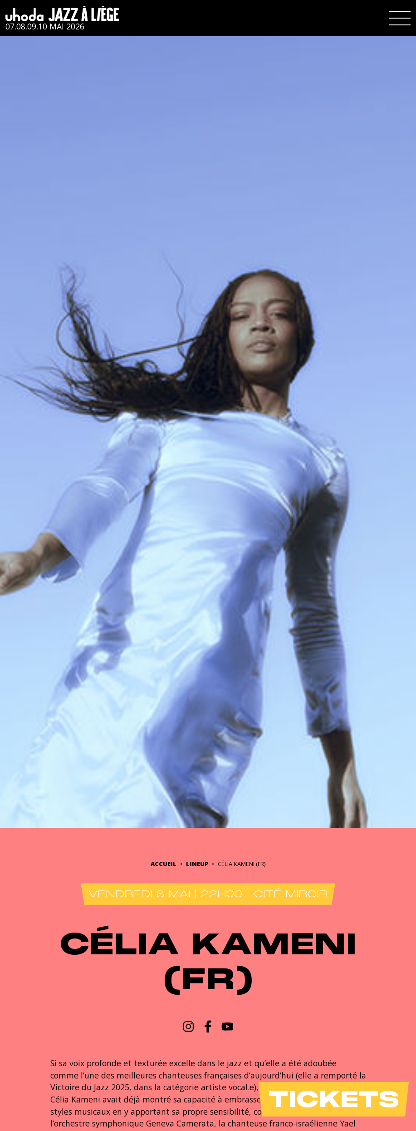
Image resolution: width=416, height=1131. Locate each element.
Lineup (197, 864)
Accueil (163, 864)
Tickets (333, 1099)
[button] (400, 18)
